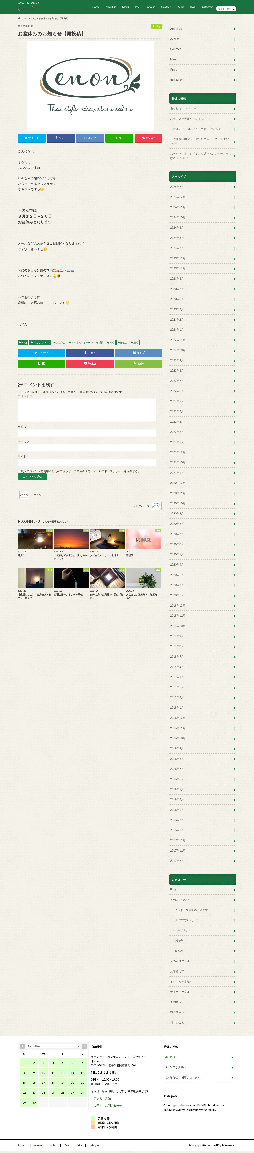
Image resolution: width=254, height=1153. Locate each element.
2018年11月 (177, 728)
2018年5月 (177, 789)
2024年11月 (177, 207)
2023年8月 (177, 278)
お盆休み (60, 342)
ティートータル (180, 991)
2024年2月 (177, 248)
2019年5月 (177, 666)
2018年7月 (177, 768)
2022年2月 (177, 431)
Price (138, 7)
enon (210, 1145)
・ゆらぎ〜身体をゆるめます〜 (191, 910)
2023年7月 (177, 289)
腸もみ (123, 342)
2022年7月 (177, 380)
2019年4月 (177, 677)
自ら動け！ (183, 108)
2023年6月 (177, 299)
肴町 (112, 342)
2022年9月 (177, 360)
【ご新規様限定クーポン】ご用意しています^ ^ (200, 141)
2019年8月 (177, 646)
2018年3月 (177, 809)
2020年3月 (177, 574)
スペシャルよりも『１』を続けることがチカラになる (200, 156)
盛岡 (101, 342)
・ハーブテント (181, 930)
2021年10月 (177, 462)
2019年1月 (177, 707)
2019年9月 (177, 636)
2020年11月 (177, 493)
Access (151, 7)
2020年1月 (177, 595)
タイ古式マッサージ (82, 342)
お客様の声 (177, 971)
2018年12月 (177, 717)
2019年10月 (177, 626)
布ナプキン (177, 1012)
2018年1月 (177, 830)
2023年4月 (177, 309)
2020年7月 (177, 534)
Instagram (207, 7)
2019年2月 (177, 697)
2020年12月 (177, 482)
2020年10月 (177, 503)
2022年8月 (177, 370)
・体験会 (177, 940)
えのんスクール (180, 961)
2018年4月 (177, 799)
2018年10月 (177, 738)
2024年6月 (177, 237)
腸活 (135, 342)
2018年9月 (177, 748)
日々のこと (177, 1022)
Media (180, 7)
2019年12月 (177, 605)
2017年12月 (177, 840)
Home (95, 7)
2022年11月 (177, 340)
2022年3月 (177, 421)
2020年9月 (177, 513)
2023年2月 (177, 319)
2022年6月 (177, 391)
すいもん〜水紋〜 (181, 981)
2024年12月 (177, 197)
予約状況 (175, 1002)
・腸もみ (177, 950)
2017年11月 (177, 850)
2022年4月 (177, 411)
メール (24, 441)
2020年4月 (177, 564)
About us (111, 7)
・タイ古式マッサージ (186, 920)
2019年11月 (177, 615)
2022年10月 (177, 350)
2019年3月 (177, 687)
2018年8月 (177, 758)
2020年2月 (177, 585)
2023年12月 (177, 258)
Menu (125, 7)
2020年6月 (177, 544)
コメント (25, 396)
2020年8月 (177, 523)
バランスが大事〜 (187, 119)
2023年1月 (177, 329)
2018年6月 (177, 779)
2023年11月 (177, 268)
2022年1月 (177, 442)
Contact (165, 7)
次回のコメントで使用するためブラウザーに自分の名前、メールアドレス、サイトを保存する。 (80, 471)
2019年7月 (177, 656)
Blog (192, 7)
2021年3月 (177, 472)
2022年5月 (177, 401)
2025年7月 (177, 186)
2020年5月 (177, 554)
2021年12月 (177, 452)
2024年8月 (177, 227)
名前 (22, 426)
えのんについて (41, 342)
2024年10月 (177, 217)
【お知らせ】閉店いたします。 (196, 129)
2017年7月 (177, 860)
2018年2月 (177, 820)
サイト (22, 456)
